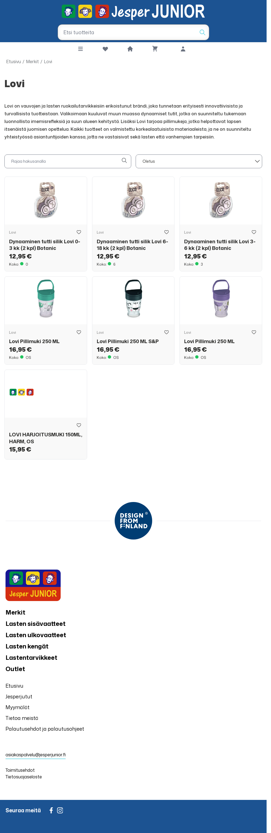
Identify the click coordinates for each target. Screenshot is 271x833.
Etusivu (13, 61)
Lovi (48, 61)
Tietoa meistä (22, 718)
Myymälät (17, 707)
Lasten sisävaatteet (36, 623)
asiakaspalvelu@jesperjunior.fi (36, 755)
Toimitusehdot (20, 770)
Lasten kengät (27, 646)
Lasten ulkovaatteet (36, 635)
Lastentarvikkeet (31, 657)
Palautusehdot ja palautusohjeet (45, 728)
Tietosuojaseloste (24, 777)
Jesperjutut (19, 696)
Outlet (15, 668)
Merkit (32, 61)
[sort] (199, 161)
